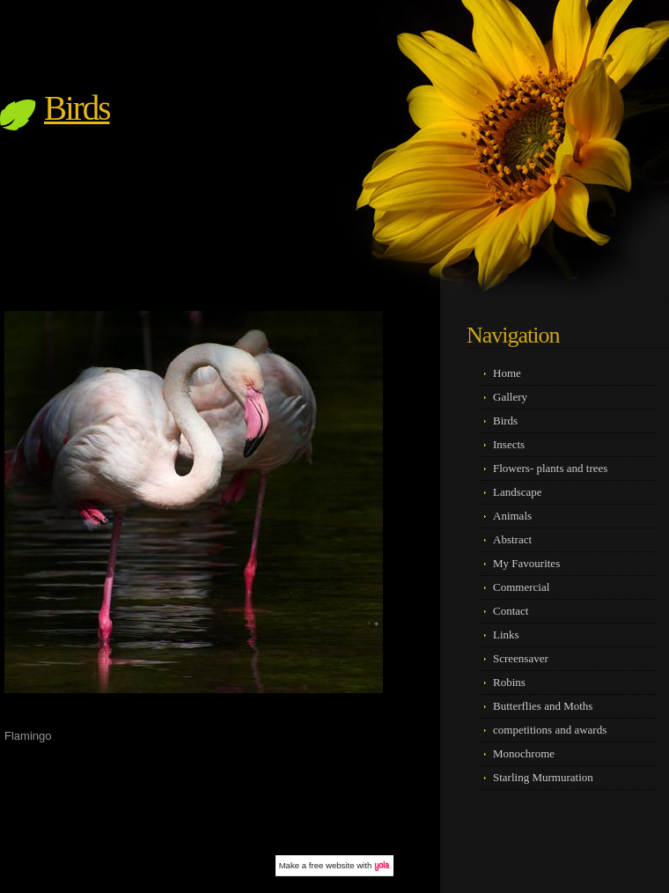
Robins (509, 682)
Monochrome (524, 753)
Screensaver (520, 658)
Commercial (521, 587)
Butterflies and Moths (542, 705)
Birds (77, 108)
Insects (509, 444)
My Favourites (526, 563)
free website (332, 865)
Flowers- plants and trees (550, 468)
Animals (512, 515)
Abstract (512, 539)
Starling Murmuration (543, 777)
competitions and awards (550, 729)
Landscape (517, 491)
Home (507, 373)
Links (506, 634)
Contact (510, 610)
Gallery (510, 396)
